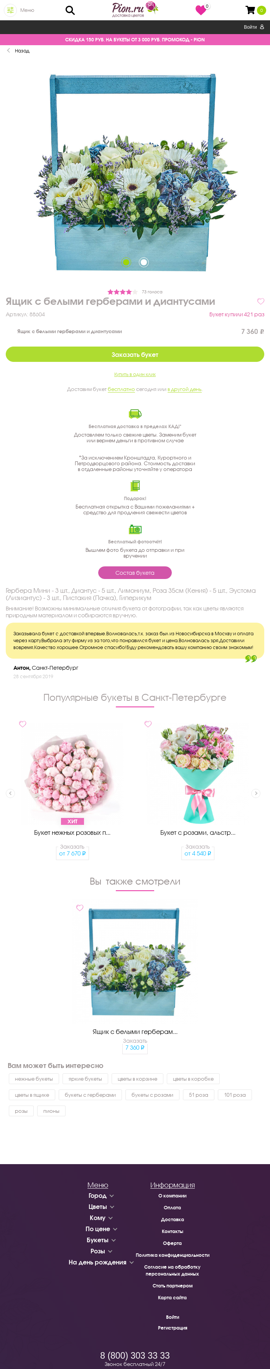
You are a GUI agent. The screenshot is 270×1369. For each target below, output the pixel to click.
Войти (254, 27)
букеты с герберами (90, 1095)
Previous (10, 793)
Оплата (172, 1207)
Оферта (172, 1243)
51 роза (198, 1095)
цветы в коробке (193, 1079)
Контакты (172, 1231)
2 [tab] (144, 262)
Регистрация (172, 1328)
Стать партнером (173, 1286)
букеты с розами (152, 1095)
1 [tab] (126, 262)
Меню (27, 10)
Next (255, 793)
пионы (51, 1111)
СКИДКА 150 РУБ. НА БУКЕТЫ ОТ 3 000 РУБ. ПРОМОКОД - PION (135, 40)
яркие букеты (85, 1079)
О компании (172, 1196)
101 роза (235, 1095)
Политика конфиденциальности (172, 1255)
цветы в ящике (32, 1095)
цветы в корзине (137, 1079)
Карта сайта (172, 1297)
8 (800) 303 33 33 (135, 1356)
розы (21, 1111)
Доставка (172, 1219)
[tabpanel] (135, 172)
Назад (22, 51)
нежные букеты (34, 1079)
